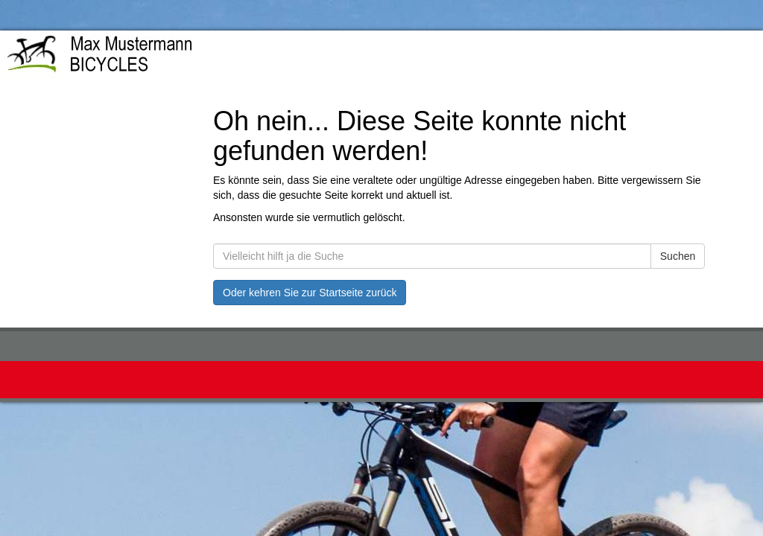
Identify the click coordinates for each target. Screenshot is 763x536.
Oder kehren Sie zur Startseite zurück (309, 293)
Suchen (677, 256)
